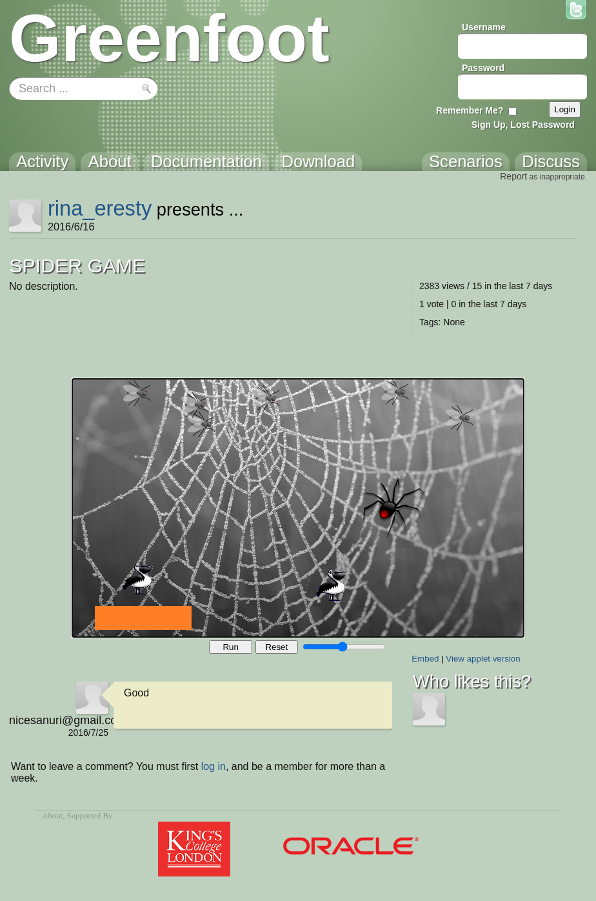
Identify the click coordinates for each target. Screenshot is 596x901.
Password (483, 68)
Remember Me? (469, 110)
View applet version (483, 658)
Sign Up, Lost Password (523, 124)
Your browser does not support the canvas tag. (298, 508)
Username (484, 27)
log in (213, 766)
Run (230, 647)
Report (513, 176)
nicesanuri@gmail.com (58, 720)
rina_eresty (100, 208)
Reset (276, 647)
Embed (425, 658)
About (52, 815)
